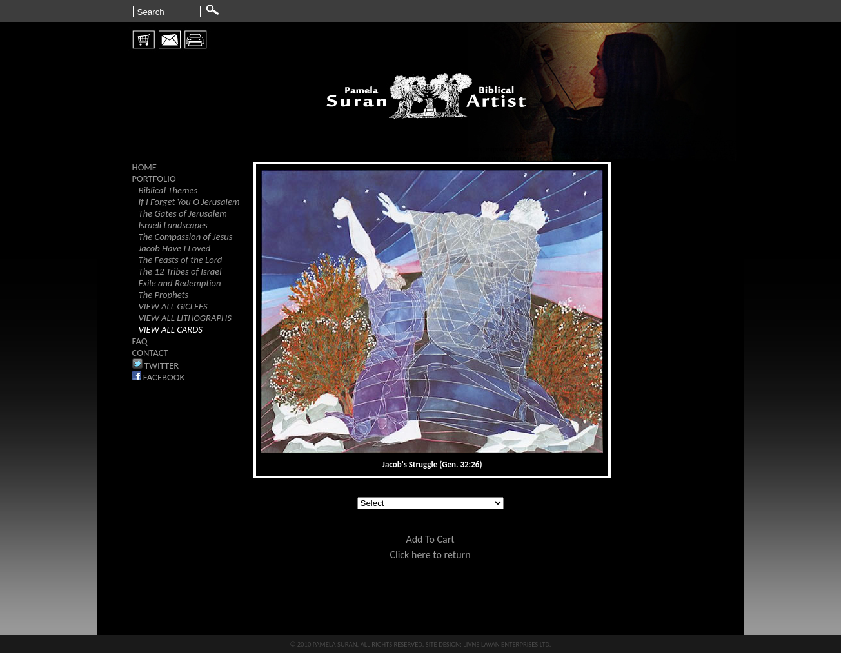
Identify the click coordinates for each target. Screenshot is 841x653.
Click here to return (430, 555)
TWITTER (155, 365)
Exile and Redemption (180, 283)
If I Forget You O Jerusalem (189, 202)
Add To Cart (430, 539)
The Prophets (164, 294)
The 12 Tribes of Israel (180, 271)
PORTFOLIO (154, 178)
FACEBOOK (158, 377)
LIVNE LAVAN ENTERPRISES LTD (506, 644)
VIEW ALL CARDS (171, 329)
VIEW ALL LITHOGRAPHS (185, 318)
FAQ (140, 341)
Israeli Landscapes (173, 225)
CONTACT (150, 352)
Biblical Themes (168, 190)
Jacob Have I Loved (175, 248)
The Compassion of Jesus (186, 236)
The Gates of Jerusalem (183, 213)
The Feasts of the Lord (181, 260)
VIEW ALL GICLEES (173, 306)
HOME (144, 167)
